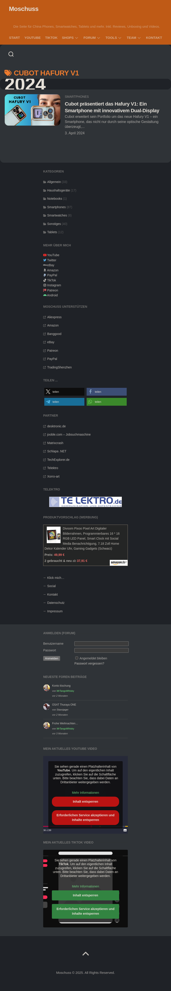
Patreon (52, 290)
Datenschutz (56, 603)
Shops (68, 37)
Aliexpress (54, 317)
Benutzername (53, 643)
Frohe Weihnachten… (65, 723)
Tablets (52, 232)
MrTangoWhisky (65, 691)
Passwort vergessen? (89, 663)
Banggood (54, 334)
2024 (25, 84)
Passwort (49, 650)
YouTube (32, 37)
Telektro (52, 468)
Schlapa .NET (56, 451)
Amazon (52, 270)
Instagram (54, 285)
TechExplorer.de (58, 459)
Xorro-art (53, 476)
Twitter (51, 260)
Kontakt (154, 37)
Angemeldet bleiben (93, 658)
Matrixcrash (55, 443)
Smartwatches (57, 215)
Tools (111, 37)
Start (14, 37)
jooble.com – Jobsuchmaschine (69, 434)
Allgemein (54, 182)
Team (131, 37)
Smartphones (77, 96)
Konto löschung (61, 685)
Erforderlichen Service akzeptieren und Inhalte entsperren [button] (85, 817)
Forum (89, 37)
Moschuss (24, 8)
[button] (64, 392)
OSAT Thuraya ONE (64, 704)
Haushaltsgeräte (58, 190)
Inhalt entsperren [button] (85, 801)
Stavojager (63, 709)
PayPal (52, 275)
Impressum (55, 611)
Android (52, 295)
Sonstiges (54, 224)
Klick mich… (55, 578)
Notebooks (54, 198)
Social (51, 586)
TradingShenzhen (59, 367)
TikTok (51, 37)
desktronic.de (56, 426)
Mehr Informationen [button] (85, 792)
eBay (50, 265)
